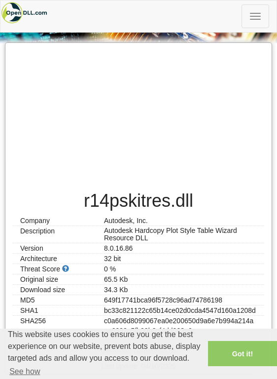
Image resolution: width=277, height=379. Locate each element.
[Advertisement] (138, 112)
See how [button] (24, 371)
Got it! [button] (242, 354)
